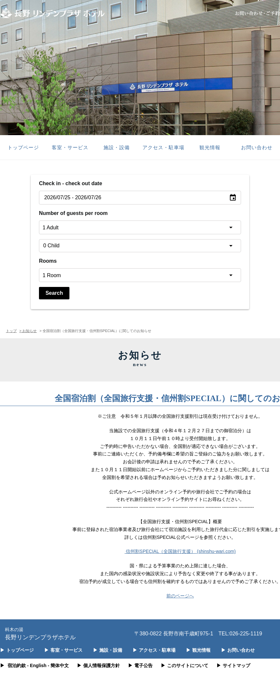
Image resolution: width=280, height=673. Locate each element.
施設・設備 (116, 147)
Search (54, 293)
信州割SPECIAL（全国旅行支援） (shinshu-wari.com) (179, 551)
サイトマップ (233, 665)
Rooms (48, 261)
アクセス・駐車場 (163, 147)
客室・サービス (70, 147)
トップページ (23, 147)
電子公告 (140, 665)
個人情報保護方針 (98, 665)
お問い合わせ (256, 147)
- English (37, 665)
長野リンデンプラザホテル (40, 633)
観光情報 (209, 147)
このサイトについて (184, 665)
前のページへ (180, 595)
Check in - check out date (70, 183)
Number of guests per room (73, 213)
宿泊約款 (17, 665)
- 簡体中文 (58, 665)
